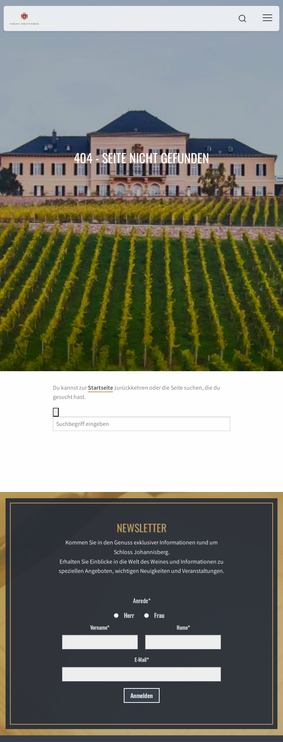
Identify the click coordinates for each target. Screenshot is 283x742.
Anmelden (141, 695)
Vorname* (99, 627)
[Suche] (56, 412)
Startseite (100, 387)
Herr (129, 615)
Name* (183, 627)
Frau (159, 615)
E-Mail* (141, 659)
